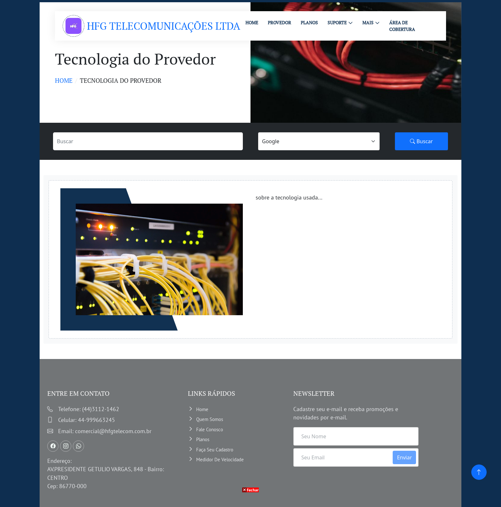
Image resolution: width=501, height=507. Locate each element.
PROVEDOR (279, 23)
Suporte (337, 23)
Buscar (421, 141)
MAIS (368, 23)
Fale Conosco (209, 429)
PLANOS (309, 23)
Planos (202, 439)
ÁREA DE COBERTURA (402, 26)
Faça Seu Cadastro (214, 450)
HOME (251, 23)
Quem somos (209, 419)
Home (64, 80)
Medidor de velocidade (220, 459)
